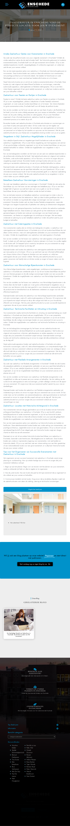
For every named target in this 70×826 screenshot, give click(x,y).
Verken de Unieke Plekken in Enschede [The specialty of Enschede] (35, 690)
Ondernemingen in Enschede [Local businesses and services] (35, 707)
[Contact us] (35, 669)
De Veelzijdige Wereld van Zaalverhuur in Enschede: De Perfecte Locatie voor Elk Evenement (18, 634)
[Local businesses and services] (35, 704)
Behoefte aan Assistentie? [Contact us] (35, 672)
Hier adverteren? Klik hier (17, 523)
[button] (63, 4)
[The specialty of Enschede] (35, 687)
